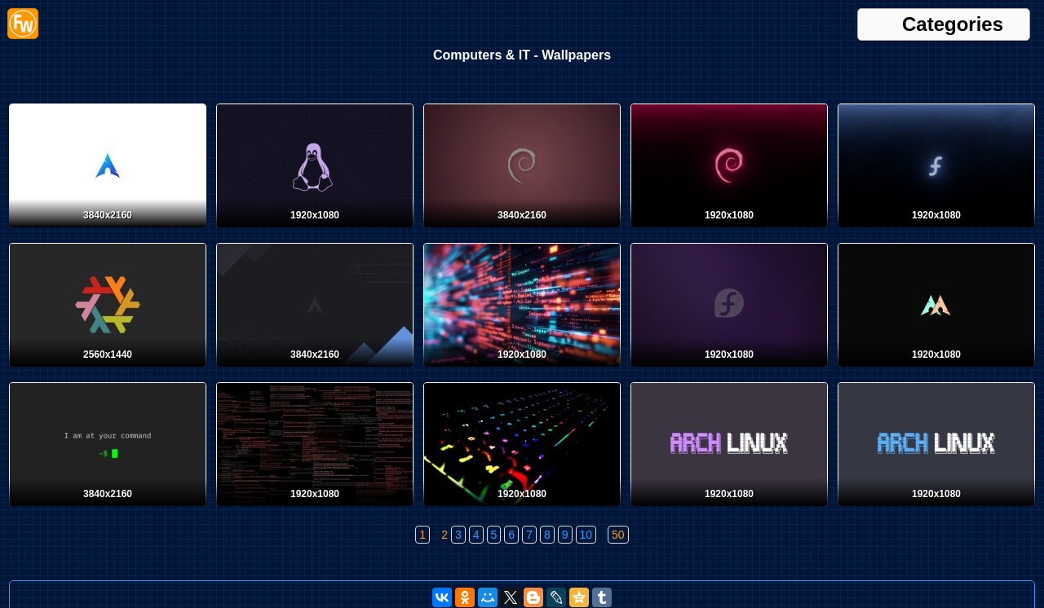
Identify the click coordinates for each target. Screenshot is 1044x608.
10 (586, 534)
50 (618, 534)
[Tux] (314, 230)
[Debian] (522, 230)
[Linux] (107, 509)
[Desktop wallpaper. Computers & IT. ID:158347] (522, 509)
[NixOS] (107, 370)
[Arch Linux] (107, 230)
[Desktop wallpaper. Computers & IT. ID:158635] (314, 509)
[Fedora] (936, 230)
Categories (952, 24)
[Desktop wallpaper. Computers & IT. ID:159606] (522, 370)
